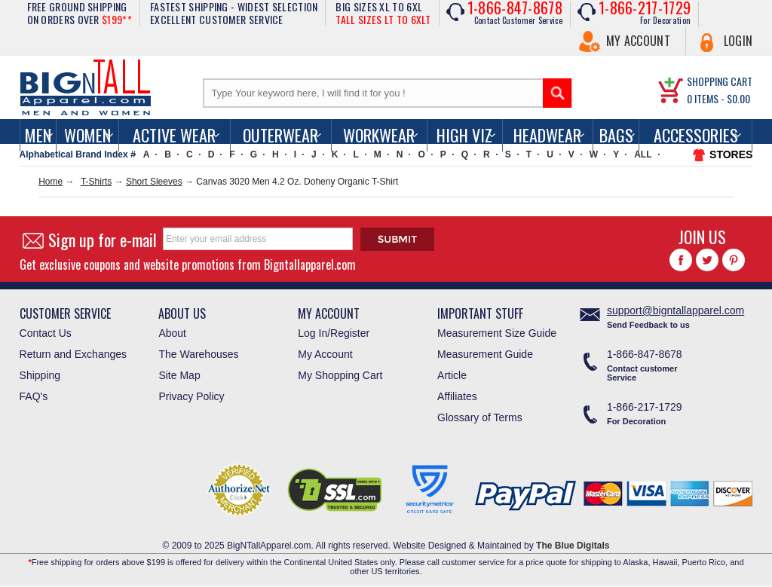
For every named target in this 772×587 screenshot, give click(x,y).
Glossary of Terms (479, 417)
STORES (730, 154)
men (38, 135)
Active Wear (174, 135)
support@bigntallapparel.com (675, 310)
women (87, 135)
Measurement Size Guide (496, 333)
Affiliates (457, 396)
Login (738, 41)
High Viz (464, 135)
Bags (616, 135)
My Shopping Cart (340, 375)
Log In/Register (333, 333)
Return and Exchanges (73, 354)
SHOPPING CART (719, 81)
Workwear (379, 135)
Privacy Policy (191, 396)
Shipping (40, 375)
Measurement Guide (485, 354)
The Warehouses (198, 354)
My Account (638, 41)
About (172, 333)
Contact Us (46, 333)
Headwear (547, 135)
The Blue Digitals (572, 545)
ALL (642, 154)
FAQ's (34, 396)
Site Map (179, 375)
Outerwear (280, 135)
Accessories (696, 135)
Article (452, 375)
